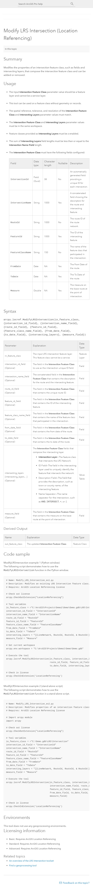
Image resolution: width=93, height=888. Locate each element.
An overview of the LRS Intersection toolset (31, 860)
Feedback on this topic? (76, 882)
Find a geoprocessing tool (23, 865)
